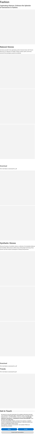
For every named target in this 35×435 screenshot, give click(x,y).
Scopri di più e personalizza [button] (17, 432)
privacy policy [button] (13, 415)
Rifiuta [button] (9, 429)
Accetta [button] (25, 429)
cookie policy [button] (10, 419)
